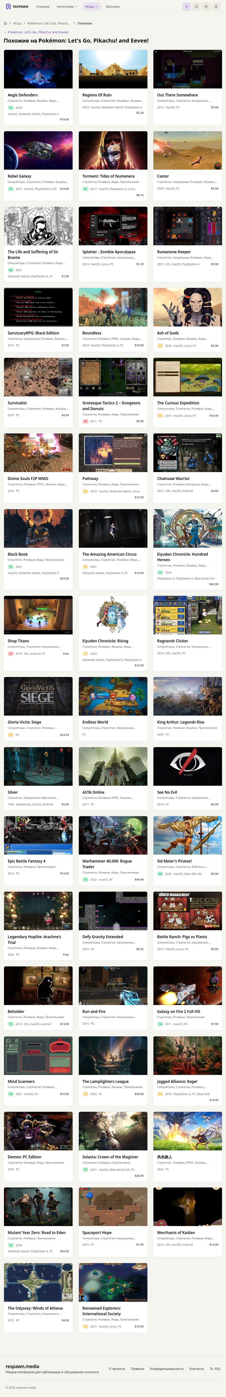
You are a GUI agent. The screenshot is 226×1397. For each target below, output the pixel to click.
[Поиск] (196, 6)
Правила (137, 1368)
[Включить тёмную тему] (206, 6)
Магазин (113, 6)
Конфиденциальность (167, 1368)
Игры (17, 23)
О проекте (117, 1368)
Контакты (196, 1368)
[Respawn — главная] (17, 6)
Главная (42, 6)
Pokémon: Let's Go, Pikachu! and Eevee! (49, 23)
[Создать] (186, 6)
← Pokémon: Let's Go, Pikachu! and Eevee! (36, 32)
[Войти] (216, 6)
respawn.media (22, 1366)
